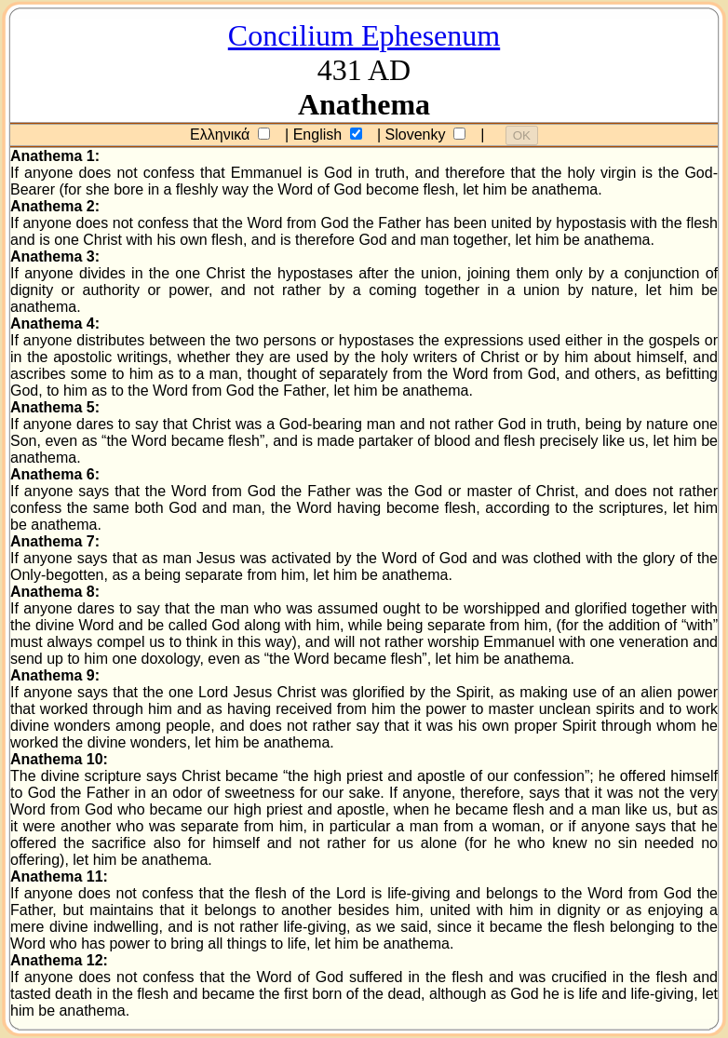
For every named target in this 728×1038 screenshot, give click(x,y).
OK (522, 135)
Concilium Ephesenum (364, 35)
